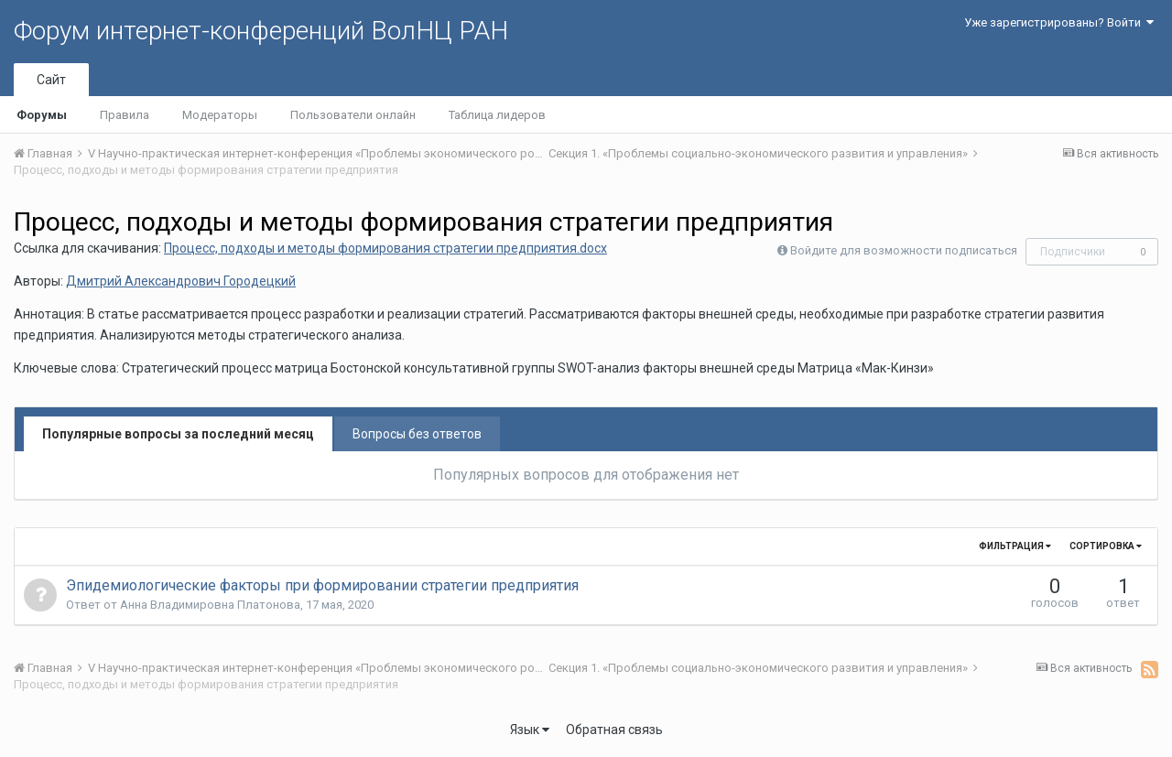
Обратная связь (614, 729)
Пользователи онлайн (353, 115)
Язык (529, 729)
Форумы (41, 115)
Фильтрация (1015, 546)
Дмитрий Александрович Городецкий (181, 281)
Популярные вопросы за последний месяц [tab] (178, 434)
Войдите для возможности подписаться (903, 250)
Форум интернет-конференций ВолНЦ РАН (261, 31)
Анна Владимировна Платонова (210, 604)
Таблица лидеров (497, 115)
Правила (124, 115)
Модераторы (219, 115)
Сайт (51, 79)
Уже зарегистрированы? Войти (1059, 22)
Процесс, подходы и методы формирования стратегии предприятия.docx (385, 248)
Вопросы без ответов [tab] (417, 434)
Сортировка (1105, 546)
